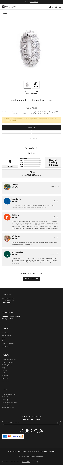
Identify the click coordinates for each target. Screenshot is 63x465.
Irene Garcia (16, 199)
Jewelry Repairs (7, 405)
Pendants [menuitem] (5, 375)
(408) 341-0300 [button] (33, 2)
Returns (46, 132)
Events (4, 341)
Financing (5, 400)
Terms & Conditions (33, 451)
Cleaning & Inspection (9, 394)
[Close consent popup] (37, 462)
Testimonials (6, 346)
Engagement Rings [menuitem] (8, 362)
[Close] (60, 2)
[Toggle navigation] (60, 6)
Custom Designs (7, 397)
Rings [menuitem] (3, 367)
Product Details (31, 148)
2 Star (22, 164)
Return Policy (12, 451)
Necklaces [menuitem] (5, 373)
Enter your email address (31, 419)
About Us (5, 333)
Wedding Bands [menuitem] (7, 365)
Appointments (6, 335)
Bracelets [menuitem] (5, 378)
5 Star (22, 158)
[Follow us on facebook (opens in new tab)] (36, 431)
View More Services (8, 408)
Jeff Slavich (16, 236)
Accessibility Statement (48, 451)
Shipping (17, 132)
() (40, 158)
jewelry (5, 13)
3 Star (22, 162)
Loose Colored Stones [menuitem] (9, 359)
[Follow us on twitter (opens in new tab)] (31, 431)
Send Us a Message (8, 343)
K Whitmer (16, 215)
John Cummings (17, 252)
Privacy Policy (22, 451)
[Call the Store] (6, 303)
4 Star (22, 160)
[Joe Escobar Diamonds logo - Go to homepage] (9, 6)
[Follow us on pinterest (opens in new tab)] (22, 431)
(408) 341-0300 (31, 93)
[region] (31, 49)
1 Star (22, 166)
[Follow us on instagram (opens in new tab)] (41, 431)
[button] (50, 7)
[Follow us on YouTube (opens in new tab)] (27, 431)
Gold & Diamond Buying (9, 402)
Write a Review (31, 279)
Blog (3, 338)
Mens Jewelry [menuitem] (6, 381)
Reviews (31, 153)
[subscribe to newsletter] (58, 423)
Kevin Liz (15, 185)
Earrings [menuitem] (4, 370)
